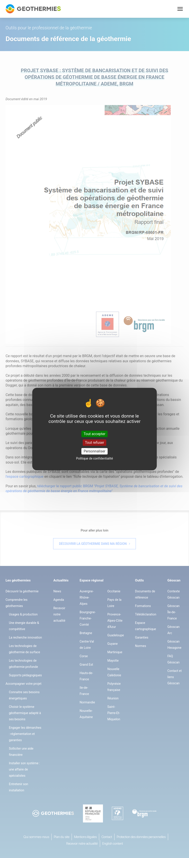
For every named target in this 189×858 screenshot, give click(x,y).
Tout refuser (94, 442)
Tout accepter (94, 434)
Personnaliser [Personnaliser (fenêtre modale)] (94, 451)
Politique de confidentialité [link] (94, 458)
